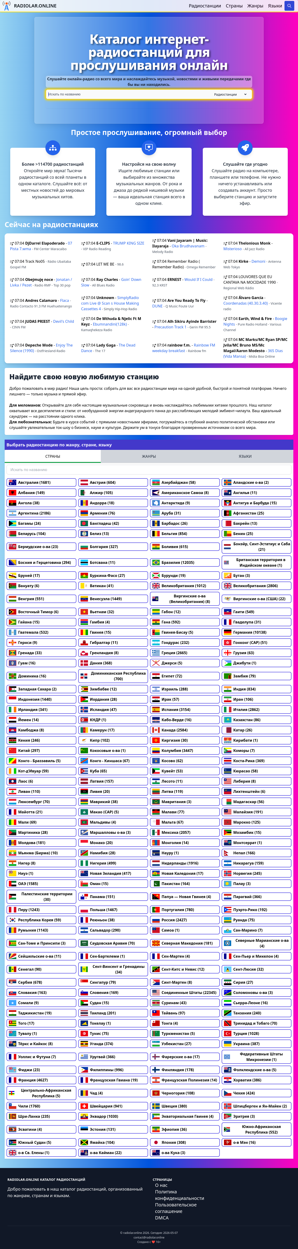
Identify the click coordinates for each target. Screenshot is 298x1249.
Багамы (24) (25, 523)
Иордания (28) (99, 699)
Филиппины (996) (102, 1070)
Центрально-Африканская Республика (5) (40, 1093)
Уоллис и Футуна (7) (32, 1057)
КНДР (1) (93, 720)
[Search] (289, 6)
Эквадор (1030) (99, 1116)
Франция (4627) (28, 1080)
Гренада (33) (25, 653)
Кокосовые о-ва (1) (103, 750)
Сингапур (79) (98, 982)
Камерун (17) (98, 730)
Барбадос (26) (169, 523)
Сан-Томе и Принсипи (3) (37, 943)
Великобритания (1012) (179, 586)
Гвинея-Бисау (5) (172, 632)
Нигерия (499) (98, 863)
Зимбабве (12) (99, 689)
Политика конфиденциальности (179, 1194)
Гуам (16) (22, 663)
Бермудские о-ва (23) (33, 546)
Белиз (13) (95, 533)
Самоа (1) (165, 930)
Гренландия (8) (100, 653)
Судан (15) (95, 1003)
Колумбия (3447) (172, 750)
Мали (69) (23, 822)
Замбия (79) (240, 676)
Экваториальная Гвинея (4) (182, 1116)
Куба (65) (94, 771)
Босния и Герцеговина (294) (40, 562)
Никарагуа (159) (244, 863)
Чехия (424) (239, 1093)
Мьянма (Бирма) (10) (33, 853)
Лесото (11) (167, 781)
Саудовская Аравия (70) (108, 943)
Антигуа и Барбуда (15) (250, 503)
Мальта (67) (167, 822)
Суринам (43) (169, 1003)
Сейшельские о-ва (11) (35, 956)
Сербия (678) (25, 982)
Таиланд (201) (98, 1013)
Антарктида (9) (171, 503)
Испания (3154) (171, 709)
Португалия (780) (173, 909)
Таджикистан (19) (30, 1013)
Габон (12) (166, 612)
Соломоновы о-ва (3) (248, 992)
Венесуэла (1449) (101, 599)
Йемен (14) (24, 720)
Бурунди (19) (169, 575)
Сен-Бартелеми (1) (103, 956)
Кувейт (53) (167, 771)
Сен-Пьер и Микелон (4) (251, 956)
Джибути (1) (240, 663)
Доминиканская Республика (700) (113, 676)
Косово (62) (167, 761)
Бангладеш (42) (100, 523)
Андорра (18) (97, 503)
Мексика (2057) (171, 832)
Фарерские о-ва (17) (176, 1057)
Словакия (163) (28, 992)
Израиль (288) (170, 689)
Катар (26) (238, 730)
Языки (275, 6)
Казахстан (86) (242, 720)
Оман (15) (94, 883)
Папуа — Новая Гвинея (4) (181, 896)
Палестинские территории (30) (40, 896)
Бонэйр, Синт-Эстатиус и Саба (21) (257, 546)
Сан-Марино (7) (243, 930)
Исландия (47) (99, 709)
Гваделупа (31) (242, 622)
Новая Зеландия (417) (106, 873)
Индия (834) (240, 689)
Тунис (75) (95, 1033)
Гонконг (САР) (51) (245, 642)
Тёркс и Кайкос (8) (31, 1044)
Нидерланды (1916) (175, 863)
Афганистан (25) (244, 513)
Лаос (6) (21, 781)
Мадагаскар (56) (244, 802)
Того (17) (21, 1023)
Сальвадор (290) (100, 930)
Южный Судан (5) (30, 1142)
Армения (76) (98, 513)
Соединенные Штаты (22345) (184, 992)
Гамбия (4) (95, 622)
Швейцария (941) (101, 1106)
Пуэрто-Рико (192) (245, 909)
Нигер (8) (22, 863)
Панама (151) (98, 896)
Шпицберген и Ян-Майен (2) (255, 1106)
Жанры (255, 6)
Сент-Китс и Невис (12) (178, 969)
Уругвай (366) (98, 1057)
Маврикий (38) (99, 802)
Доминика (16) (27, 676)
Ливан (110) (24, 791)
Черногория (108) (173, 1093)
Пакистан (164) (171, 883)
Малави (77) (168, 812)
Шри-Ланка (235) (29, 1116)
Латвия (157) (97, 781)
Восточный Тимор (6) (33, 612)
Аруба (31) (166, 513)
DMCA (162, 1218)
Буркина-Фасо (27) (103, 575)
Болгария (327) (99, 546)
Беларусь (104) (27, 533)
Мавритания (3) (171, 802)
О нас (161, 1185)
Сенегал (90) (25, 969)
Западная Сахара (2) (33, 689)
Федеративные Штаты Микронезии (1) (253, 1056)
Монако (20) (97, 842)
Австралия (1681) (30, 482)
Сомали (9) (24, 1003)
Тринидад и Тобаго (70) (250, 1023)
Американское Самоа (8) (180, 492)
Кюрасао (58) (241, 771)
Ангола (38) (24, 503)
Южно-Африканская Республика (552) (252, 1129)
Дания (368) (96, 663)
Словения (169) (100, 992)
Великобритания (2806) (251, 586)
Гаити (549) (239, 612)
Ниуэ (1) (21, 873)
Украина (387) (242, 1044)
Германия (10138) (245, 632)
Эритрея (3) (239, 1116)
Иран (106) (238, 699)
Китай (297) (24, 750)
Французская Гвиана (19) (109, 1080)
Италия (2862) (241, 709)
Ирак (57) (165, 699)
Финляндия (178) (173, 1070)
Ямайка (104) (98, 1142)
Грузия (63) (239, 653)
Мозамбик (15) (242, 832)
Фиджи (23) (24, 1070)
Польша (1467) (99, 909)
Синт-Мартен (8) (172, 982)
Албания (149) (27, 492)
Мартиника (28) (28, 832)
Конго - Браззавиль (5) (35, 761)
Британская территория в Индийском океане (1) (254, 562)
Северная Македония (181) (182, 943)
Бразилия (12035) (173, 562)
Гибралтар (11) (99, 642)
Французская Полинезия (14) (184, 1080)
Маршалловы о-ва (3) (106, 832)
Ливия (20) (95, 791)
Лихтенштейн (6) (244, 791)
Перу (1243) (24, 909)
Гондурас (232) (170, 642)
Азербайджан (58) (174, 482)
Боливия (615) (170, 546)
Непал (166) (239, 853)
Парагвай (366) (242, 896)
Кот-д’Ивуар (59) (29, 771)
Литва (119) (167, 791)
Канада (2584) (170, 730)
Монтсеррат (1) (243, 842)
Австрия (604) (98, 482)
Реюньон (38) (98, 920)
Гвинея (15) (96, 632)
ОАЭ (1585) (23, 883)
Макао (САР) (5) (100, 812)
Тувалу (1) (23, 1033)
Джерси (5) (167, 663)
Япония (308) (169, 1142)
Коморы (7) (239, 750)
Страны (234, 6)
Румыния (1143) (28, 930)
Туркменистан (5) (173, 1033)
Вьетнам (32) (97, 612)
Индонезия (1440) (30, 699)
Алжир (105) (97, 492)
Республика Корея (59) (35, 920)
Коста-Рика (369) (244, 761)
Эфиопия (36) (169, 1129)
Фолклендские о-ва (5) (250, 1070)
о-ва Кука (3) (168, 1152)
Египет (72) (167, 676)
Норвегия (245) (243, 873)
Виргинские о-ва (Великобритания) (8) (181, 598)
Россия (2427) (169, 920)
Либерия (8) (240, 781)
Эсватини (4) (25, 1129)
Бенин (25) (238, 533)
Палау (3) (237, 883)
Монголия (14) (170, 842)
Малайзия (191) (243, 812)
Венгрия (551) (26, 599)
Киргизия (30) (170, 740)
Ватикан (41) (97, 586)
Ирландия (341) (28, 709)
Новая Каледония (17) (177, 873)
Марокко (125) (242, 822)
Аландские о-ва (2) (246, 482)
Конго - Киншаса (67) (105, 761)
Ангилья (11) (240, 492)
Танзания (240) (242, 1013)
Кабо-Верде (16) (171, 720)
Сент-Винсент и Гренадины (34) (113, 969)
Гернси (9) (23, 642)
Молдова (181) (27, 842)
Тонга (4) (165, 1023)
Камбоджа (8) (26, 730)
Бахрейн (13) (240, 523)
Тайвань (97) (168, 1013)
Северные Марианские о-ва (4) (256, 943)
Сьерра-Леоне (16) (246, 1003)
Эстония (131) (98, 1129)
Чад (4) (92, 1093)
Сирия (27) (238, 982)
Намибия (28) (98, 853)
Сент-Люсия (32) (244, 969)
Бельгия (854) (169, 533)
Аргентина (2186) (30, 513)
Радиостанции (205, 6)
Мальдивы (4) (98, 822)
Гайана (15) (24, 622)
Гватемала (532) (28, 632)
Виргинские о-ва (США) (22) (254, 599)
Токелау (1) (96, 1023)
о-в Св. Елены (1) (29, 1152)
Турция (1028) (241, 1033)
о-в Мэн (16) (240, 1142)
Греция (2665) (169, 653)
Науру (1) (165, 853)
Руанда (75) (239, 920)
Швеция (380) (169, 1106)
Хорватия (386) (242, 1080)
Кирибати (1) (241, 740)
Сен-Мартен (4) (171, 956)
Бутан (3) (237, 575)
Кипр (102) (95, 740)
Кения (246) (24, 740)
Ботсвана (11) (98, 562)
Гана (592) (166, 622)
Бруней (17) (24, 575)
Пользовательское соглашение (176, 1208)
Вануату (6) (24, 586)
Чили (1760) (24, 1106)
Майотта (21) (25, 812)
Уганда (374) (97, 1044)
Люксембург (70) (29, 802)
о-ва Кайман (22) (101, 1152)
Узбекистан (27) (171, 1044)
